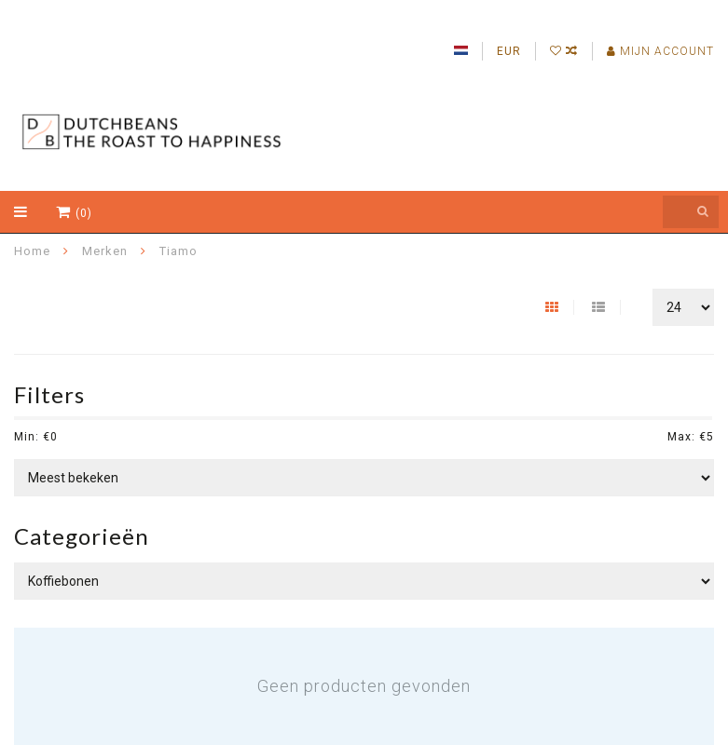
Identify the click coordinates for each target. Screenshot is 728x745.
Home (32, 251)
